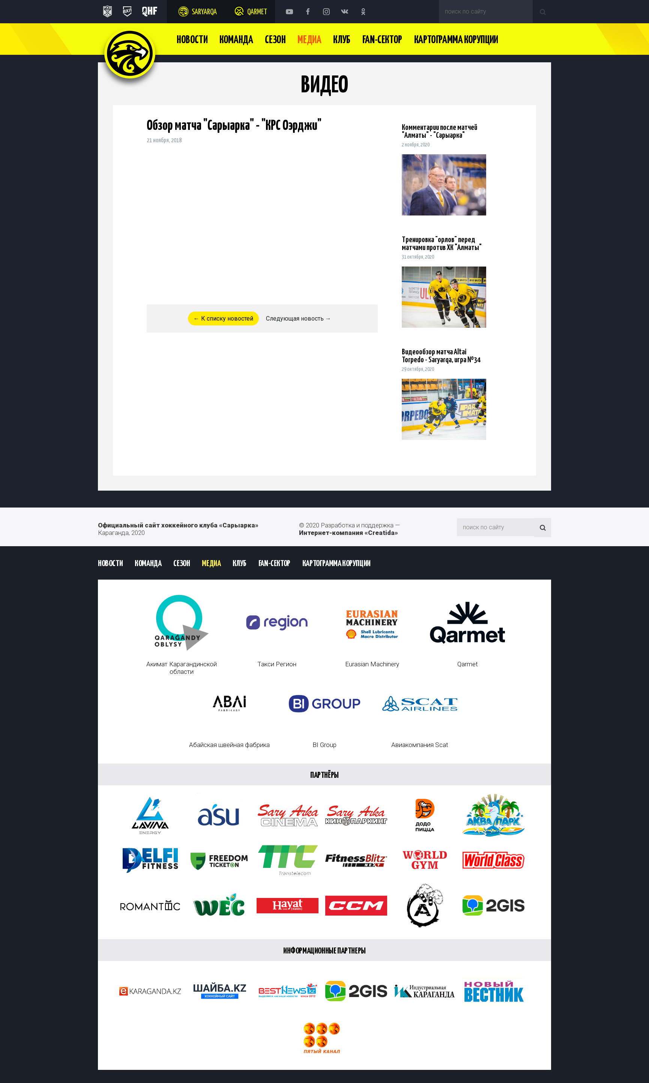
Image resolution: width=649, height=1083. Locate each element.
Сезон (275, 40)
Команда (236, 40)
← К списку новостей (223, 318)
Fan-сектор (382, 40)
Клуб (341, 40)
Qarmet (257, 12)
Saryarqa (204, 12)
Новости (192, 40)
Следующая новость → (298, 318)
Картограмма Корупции (456, 40)
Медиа (309, 40)
